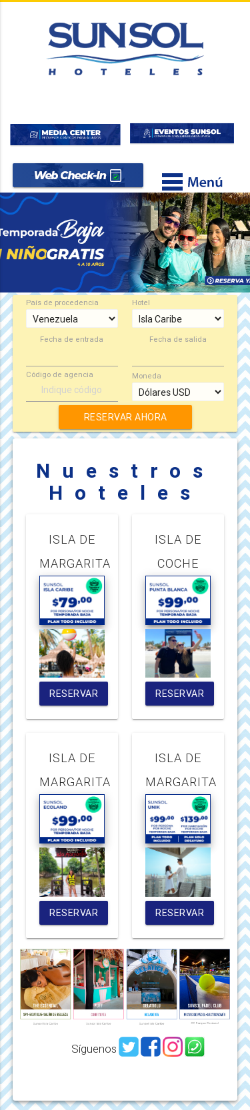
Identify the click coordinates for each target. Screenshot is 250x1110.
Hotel (141, 302)
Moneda (146, 375)
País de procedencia (62, 302)
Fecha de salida (178, 339)
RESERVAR (73, 694)
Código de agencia (59, 375)
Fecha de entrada (71, 339)
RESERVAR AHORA (125, 417)
